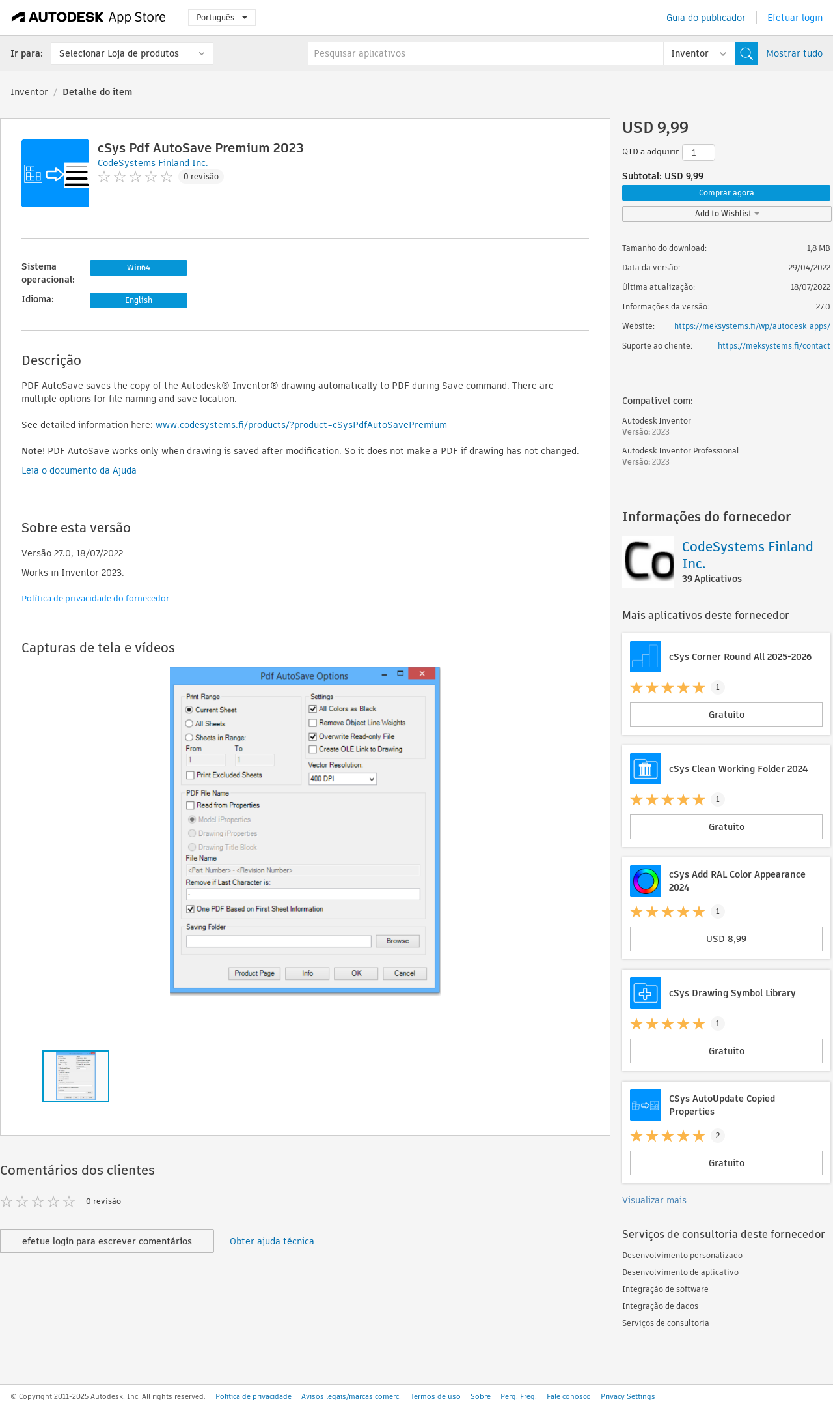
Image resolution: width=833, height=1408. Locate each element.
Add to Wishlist (727, 213)
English (138, 300)
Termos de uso (436, 1396)
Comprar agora (726, 192)
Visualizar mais (654, 1200)
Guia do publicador (706, 17)
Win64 (138, 267)
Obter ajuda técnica (272, 1241)
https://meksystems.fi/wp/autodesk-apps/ (752, 326)
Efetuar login (795, 17)
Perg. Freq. (518, 1396)
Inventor (29, 91)
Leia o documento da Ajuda (79, 470)
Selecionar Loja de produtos (119, 53)
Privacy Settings (628, 1396)
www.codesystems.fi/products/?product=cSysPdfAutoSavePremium (301, 424)
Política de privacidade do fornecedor (95, 598)
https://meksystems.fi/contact (774, 345)
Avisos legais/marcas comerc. (351, 1396)
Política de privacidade (253, 1396)
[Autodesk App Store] (88, 17)
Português (222, 17)
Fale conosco (569, 1396)
